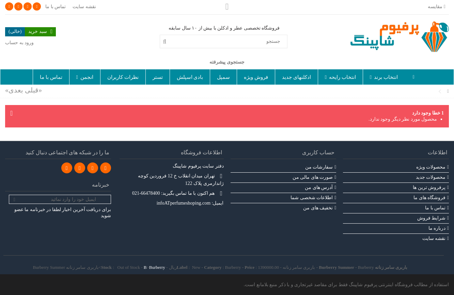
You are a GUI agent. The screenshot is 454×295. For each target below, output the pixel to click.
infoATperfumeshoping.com (183, 203)
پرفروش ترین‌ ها (429, 187)
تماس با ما (55, 6)
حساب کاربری (318, 152)
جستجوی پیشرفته (227, 62)
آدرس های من (319, 187)
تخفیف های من (318, 207)
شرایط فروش (431, 218)
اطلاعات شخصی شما (312, 197)
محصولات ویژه (431, 167)
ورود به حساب (19, 42)
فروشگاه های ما (429, 197)
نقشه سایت (84, 6)
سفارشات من (319, 167)
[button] (384, 77)
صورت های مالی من (313, 177)
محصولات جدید (431, 177)
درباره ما (437, 228)
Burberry (157, 267)
